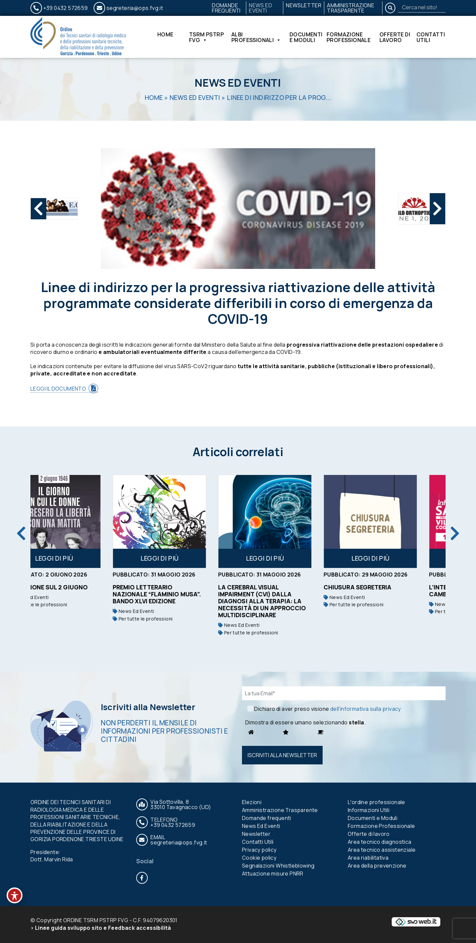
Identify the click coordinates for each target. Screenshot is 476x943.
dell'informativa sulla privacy (365, 708)
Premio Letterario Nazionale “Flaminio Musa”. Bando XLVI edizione (183, 594)
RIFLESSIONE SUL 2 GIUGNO (73, 587)
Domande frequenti (226, 8)
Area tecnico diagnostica (380, 841)
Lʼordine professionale (376, 802)
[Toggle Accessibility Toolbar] (14, 895)
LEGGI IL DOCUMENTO (58, 388)
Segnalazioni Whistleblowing (278, 865)
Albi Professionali (256, 37)
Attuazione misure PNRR (272, 873)
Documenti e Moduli (306, 37)
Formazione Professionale (349, 37)
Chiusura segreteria (383, 587)
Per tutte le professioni (63, 604)
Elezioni (251, 802)
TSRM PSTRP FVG (206, 37)
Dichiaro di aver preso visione (327, 708)
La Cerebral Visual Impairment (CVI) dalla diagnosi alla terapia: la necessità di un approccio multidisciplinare (288, 601)
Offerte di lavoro (394, 37)
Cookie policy (259, 857)
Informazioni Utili (368, 810)
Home (165, 35)
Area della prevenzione (377, 865)
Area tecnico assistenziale (382, 849)
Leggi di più (80, 558)
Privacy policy (259, 849)
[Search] (422, 7)
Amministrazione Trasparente (350, 8)
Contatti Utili (430, 37)
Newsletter (303, 5)
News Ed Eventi (260, 8)
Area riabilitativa (368, 857)
